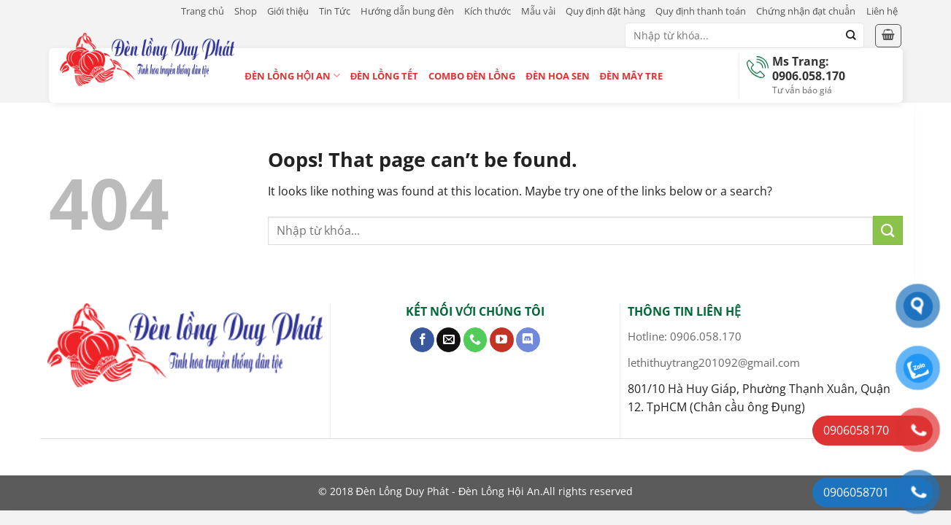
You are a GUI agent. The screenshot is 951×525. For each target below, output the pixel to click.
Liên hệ (882, 11)
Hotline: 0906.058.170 (685, 336)
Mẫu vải (538, 11)
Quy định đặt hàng (605, 11)
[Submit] (851, 36)
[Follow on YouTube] (502, 339)
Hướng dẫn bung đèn (407, 11)
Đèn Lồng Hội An (292, 75)
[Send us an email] (448, 339)
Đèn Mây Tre (631, 75)
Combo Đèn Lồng (471, 75)
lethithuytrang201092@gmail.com (714, 362)
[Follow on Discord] (528, 339)
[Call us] (475, 339)
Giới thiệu (288, 11)
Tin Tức (334, 11)
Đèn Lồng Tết (384, 75)
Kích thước (487, 11)
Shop (245, 11)
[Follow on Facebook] (422, 339)
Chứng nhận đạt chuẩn (805, 11)
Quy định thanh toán (700, 11)
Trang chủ (202, 11)
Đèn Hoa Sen (557, 75)
